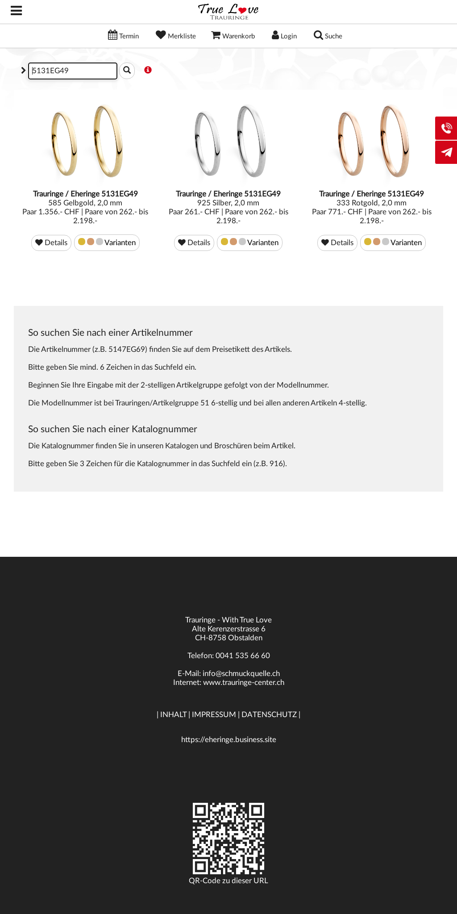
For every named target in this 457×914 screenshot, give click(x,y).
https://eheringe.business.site (228, 739)
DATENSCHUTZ (269, 714)
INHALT (173, 714)
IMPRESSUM (214, 714)
